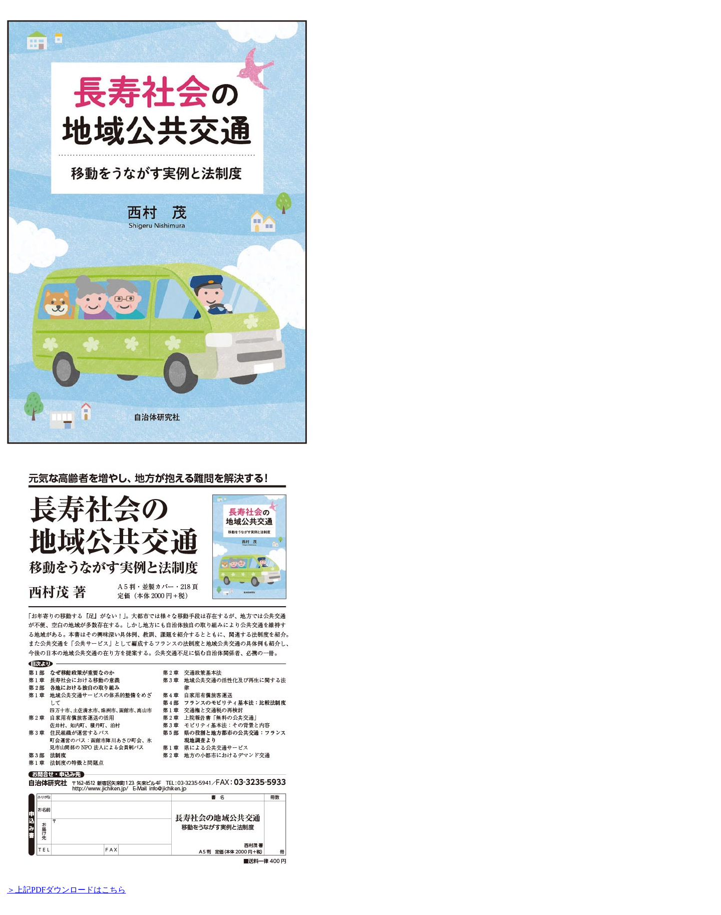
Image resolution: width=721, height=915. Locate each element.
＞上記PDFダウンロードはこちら (66, 889)
